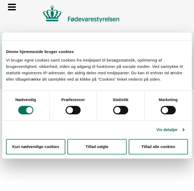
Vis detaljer (167, 129)
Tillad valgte (97, 146)
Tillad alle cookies (158, 146)
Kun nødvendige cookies (35, 146)
